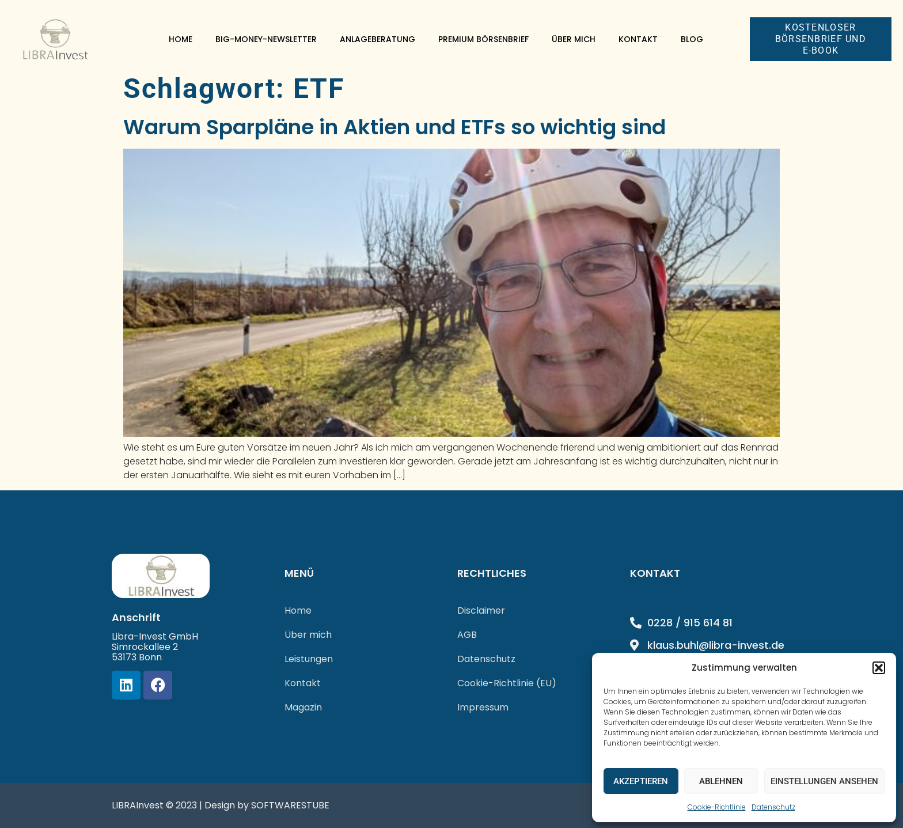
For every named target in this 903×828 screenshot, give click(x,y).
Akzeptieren (640, 781)
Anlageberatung (377, 39)
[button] (879, 668)
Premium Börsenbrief (483, 39)
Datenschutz (773, 807)
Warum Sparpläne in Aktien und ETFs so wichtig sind (394, 127)
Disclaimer (481, 610)
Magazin (303, 707)
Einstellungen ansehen (824, 781)
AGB (467, 634)
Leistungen (308, 659)
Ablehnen (721, 781)
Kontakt (638, 39)
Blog (692, 39)
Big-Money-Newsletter (266, 39)
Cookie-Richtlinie (717, 807)
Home (180, 39)
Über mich (573, 39)
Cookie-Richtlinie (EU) (506, 683)
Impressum (483, 707)
